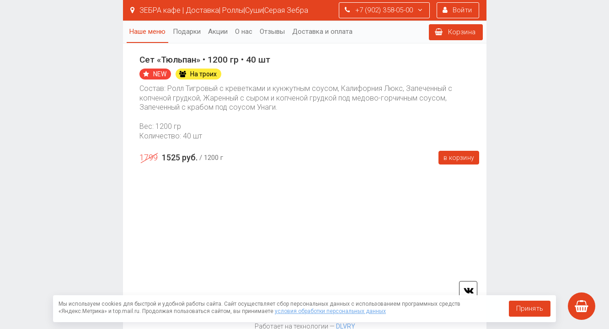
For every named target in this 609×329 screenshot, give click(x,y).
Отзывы (272, 31)
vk (468, 290)
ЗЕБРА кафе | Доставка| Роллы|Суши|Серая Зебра (219, 10)
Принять (529, 308)
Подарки (187, 31)
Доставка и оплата (322, 31)
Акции (218, 31)
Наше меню (147, 31)
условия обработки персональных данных (330, 311)
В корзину (458, 157)
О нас (243, 31)
